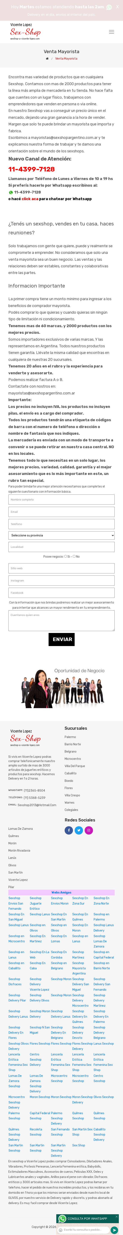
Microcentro (73, 759)
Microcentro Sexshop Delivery (17, 1102)
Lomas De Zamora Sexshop (15, 1081)
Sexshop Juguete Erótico (35, 903)
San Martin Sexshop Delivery (58, 1151)
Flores (69, 788)
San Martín (15, 872)
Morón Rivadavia (19, 850)
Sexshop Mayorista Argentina (79, 968)
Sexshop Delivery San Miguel (80, 984)
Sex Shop (78, 1145)
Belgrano (71, 751)
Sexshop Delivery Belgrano (99, 1033)
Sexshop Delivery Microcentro (80, 1000)
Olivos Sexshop (104, 1097)
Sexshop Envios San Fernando (16, 903)
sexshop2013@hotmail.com (37, 805)
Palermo (70, 737)
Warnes (69, 802)
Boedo (69, 781)
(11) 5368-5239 (34, 798)
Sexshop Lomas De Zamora (100, 941)
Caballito (71, 773)
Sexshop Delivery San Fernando (102, 984)
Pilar (11, 887)
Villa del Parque (75, 766)
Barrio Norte (73, 744)
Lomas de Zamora (20, 829)
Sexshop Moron (61, 979)
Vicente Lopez (18, 880)
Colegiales (71, 810)
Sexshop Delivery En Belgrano (58, 1033)
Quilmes (13, 836)
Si (67, 556)
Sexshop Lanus (40, 914)
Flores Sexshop (40, 1043)
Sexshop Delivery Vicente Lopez (39, 984)
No (76, 556)
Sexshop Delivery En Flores (16, 1033)
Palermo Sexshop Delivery (57, 1118)
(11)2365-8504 (34, 790)
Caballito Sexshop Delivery (99, 1135)
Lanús (12, 858)
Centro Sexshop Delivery (35, 1060)
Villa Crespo (72, 795)
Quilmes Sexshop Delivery (14, 1135)
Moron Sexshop (40, 1097)
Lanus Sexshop (104, 1043)
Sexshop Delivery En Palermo (101, 1016)
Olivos (12, 865)
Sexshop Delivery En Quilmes (79, 1016)
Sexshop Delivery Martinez (99, 1000)
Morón (12, 843)
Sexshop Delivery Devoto (78, 1033)
